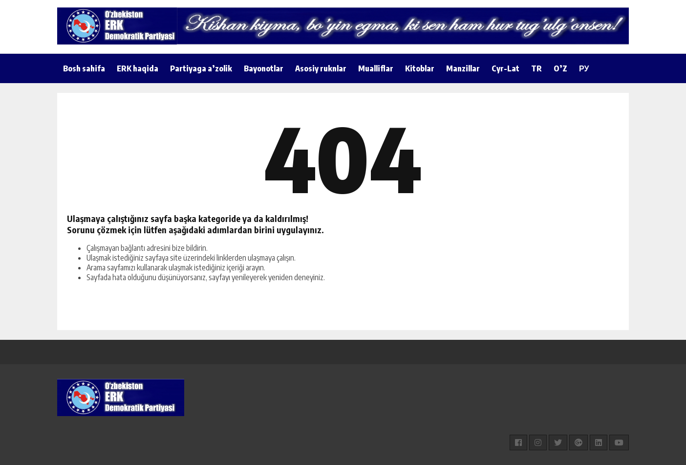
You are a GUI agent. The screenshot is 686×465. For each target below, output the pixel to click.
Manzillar (463, 68)
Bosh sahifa (84, 68)
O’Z (560, 68)
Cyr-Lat (505, 68)
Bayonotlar (263, 68)
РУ (584, 68)
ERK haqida (137, 68)
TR (536, 68)
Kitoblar (419, 68)
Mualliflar (375, 68)
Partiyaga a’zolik (201, 68)
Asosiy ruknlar (320, 68)
